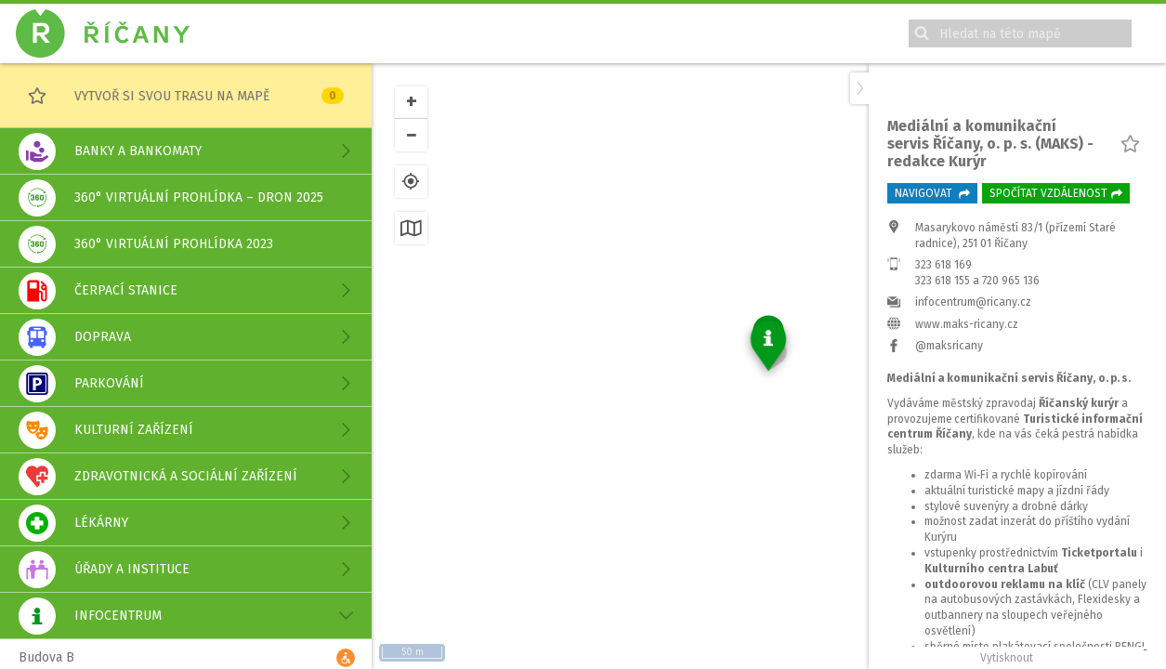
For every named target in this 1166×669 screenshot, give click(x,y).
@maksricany (949, 518)
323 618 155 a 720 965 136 (977, 453)
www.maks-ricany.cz (966, 497)
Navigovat (932, 366)
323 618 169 (943, 437)
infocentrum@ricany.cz (973, 474)
